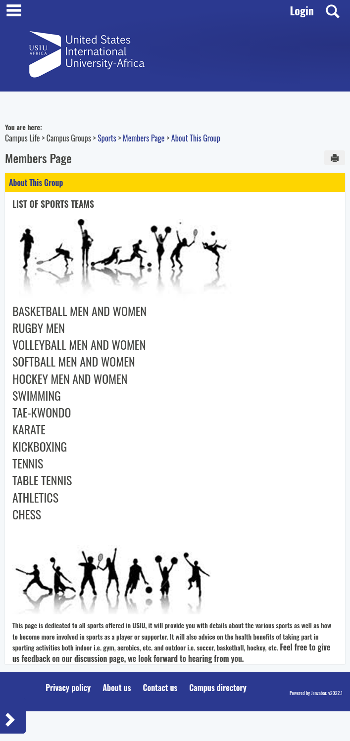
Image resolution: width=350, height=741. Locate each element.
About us (116, 688)
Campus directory (218, 688)
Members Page (143, 138)
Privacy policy (68, 688)
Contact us (160, 688)
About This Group (195, 138)
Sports (107, 138)
